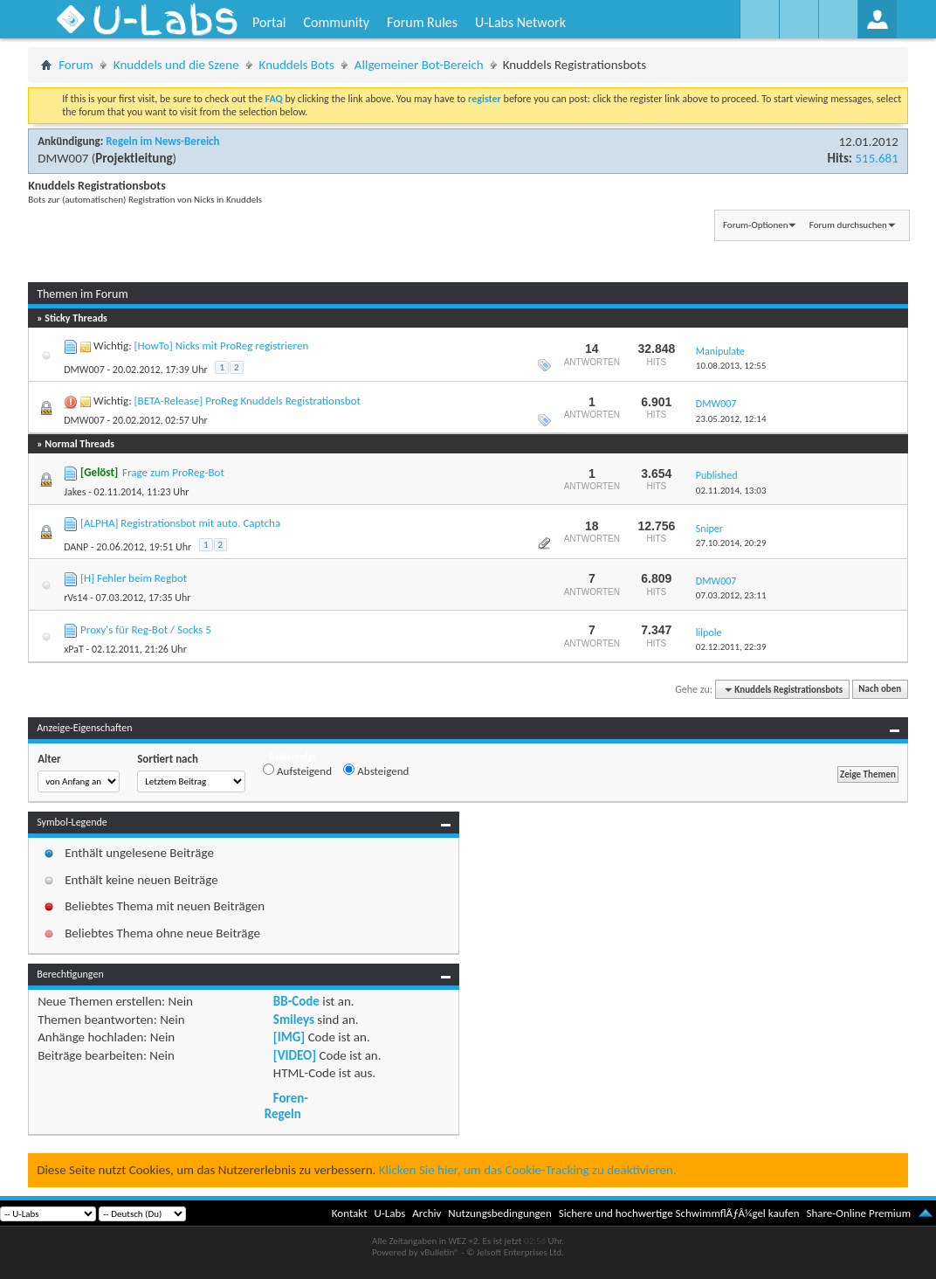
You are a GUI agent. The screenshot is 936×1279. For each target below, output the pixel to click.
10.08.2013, (731, 365)
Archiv (426, 1213)
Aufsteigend (297, 771)
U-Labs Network (520, 22)
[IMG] (289, 1037)
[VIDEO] (294, 1055)
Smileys (293, 1019)
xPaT (74, 649)
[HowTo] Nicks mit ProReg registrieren (221, 345)
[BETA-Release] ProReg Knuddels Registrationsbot (247, 400)
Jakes (75, 492)
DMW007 (63, 158)
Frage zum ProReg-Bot (173, 472)
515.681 (876, 158)
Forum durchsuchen (848, 225)
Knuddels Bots (296, 65)
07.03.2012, (731, 595)
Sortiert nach (167, 758)
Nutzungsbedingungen (500, 1213)
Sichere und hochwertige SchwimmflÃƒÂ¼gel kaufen (679, 1213)
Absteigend (376, 771)
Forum (75, 65)
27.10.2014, (731, 543)
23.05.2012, (731, 419)
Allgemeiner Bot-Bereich (419, 65)
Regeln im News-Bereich (162, 141)
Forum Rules (422, 22)
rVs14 (75, 597)
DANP (76, 547)
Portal (269, 22)
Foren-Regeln (286, 1106)
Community (336, 22)
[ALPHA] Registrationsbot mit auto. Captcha (180, 522)
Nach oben (879, 689)
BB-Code (296, 1001)
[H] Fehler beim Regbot (133, 577)
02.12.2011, (731, 647)
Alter (49, 758)
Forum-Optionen (755, 225)
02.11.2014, (731, 490)
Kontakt (350, 1213)
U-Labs (390, 1213)
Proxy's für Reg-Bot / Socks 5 (145, 629)
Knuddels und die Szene (176, 65)
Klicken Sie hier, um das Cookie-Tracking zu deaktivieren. (528, 1170)
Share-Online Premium (858, 1213)
